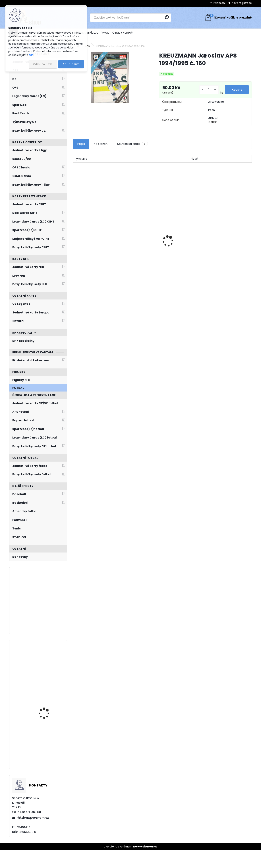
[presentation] (74, 234)
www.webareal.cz (145, 846)
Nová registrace (242, 3)
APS (87, 46)
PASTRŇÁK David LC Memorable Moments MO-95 (93, 252)
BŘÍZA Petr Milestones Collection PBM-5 (136, 237)
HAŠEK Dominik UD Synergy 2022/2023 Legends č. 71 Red (45, 695)
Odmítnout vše (42, 64)
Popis (81, 144)
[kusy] (208, 89)
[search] (167, 17)
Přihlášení (219, 3)
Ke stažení (101, 144)
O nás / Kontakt (123, 32)
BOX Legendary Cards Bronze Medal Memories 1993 (183, 248)
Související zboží (132, 144)
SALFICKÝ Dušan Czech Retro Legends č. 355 (228, 251)
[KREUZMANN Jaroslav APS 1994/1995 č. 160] (110, 77)
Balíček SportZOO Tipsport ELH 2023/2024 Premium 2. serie (48, 661)
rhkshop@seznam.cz (32, 818)
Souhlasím (71, 64)
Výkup (105, 32)
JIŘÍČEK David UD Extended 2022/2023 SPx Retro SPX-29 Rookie (49, 738)
